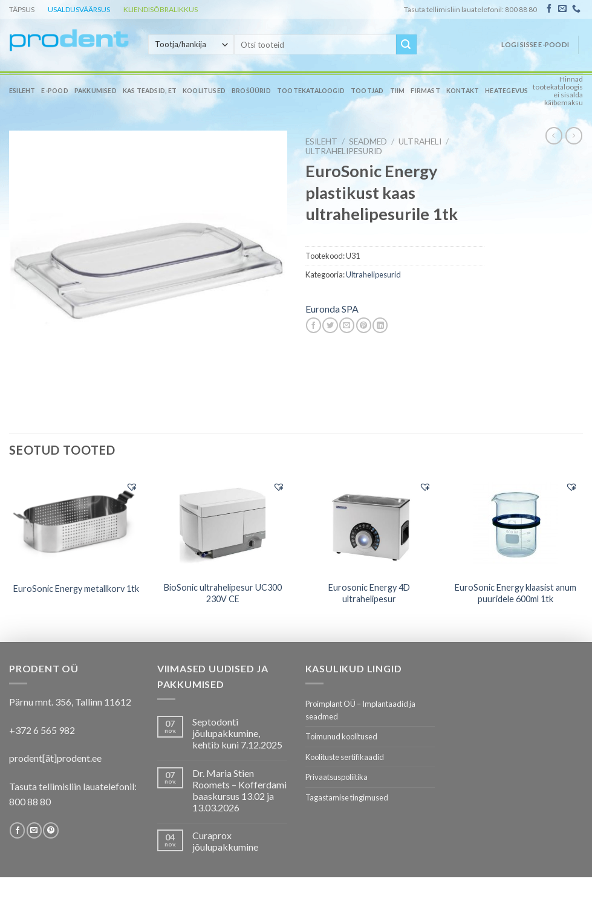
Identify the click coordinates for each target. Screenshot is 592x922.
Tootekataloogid (311, 90)
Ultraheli (419, 141)
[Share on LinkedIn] (380, 325)
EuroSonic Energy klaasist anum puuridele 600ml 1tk (515, 593)
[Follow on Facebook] (549, 9)
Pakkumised (95, 90)
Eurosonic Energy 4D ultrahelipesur (369, 593)
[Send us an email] (562, 9)
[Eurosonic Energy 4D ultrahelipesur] (369, 524)
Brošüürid (251, 90)
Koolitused (204, 90)
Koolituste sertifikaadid (344, 757)
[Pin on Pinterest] (363, 325)
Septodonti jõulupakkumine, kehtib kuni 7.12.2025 (237, 733)
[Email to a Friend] (346, 325)
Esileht (22, 90)
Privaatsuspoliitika (336, 777)
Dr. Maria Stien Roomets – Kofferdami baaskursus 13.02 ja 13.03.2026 (239, 790)
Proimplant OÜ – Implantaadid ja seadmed (360, 710)
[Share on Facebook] (313, 325)
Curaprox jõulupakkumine (225, 840)
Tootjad (367, 90)
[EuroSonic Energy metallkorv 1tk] (76, 523)
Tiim (397, 90)
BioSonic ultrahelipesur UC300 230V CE (223, 593)
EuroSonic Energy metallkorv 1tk (76, 588)
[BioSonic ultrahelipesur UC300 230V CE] (222, 524)
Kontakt (462, 90)
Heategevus (506, 90)
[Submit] (406, 44)
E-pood (54, 90)
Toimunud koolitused (341, 736)
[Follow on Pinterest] (50, 830)
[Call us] (576, 9)
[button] (131, 486)
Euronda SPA (332, 308)
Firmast (425, 90)
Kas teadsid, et (150, 90)
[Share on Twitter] (329, 325)
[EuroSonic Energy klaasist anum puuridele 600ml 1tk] (516, 523)
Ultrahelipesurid (343, 151)
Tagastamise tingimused (346, 797)
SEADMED (368, 141)
